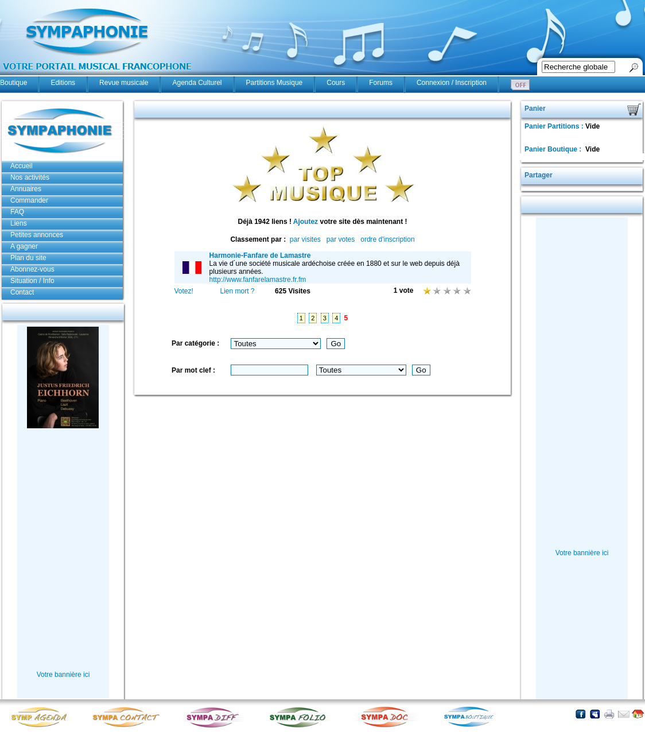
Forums (381, 83)
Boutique (13, 83)
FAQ (17, 212)
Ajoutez (305, 222)
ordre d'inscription (387, 239)
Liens (18, 223)
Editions (62, 83)
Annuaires (25, 189)
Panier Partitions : (554, 126)
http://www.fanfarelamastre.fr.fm (257, 280)
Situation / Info (32, 281)
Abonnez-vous (32, 269)
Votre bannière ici (63, 675)
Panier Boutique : (554, 149)
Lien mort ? (237, 291)
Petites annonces (36, 235)
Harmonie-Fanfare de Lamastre (260, 255)
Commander (29, 200)
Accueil (21, 166)
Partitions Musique (274, 83)
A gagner (24, 246)
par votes (341, 239)
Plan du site (28, 258)
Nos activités (29, 177)
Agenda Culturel (197, 83)
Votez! (183, 291)
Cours (336, 83)
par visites (305, 239)
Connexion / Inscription (452, 83)
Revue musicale (123, 83)
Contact (22, 292)
